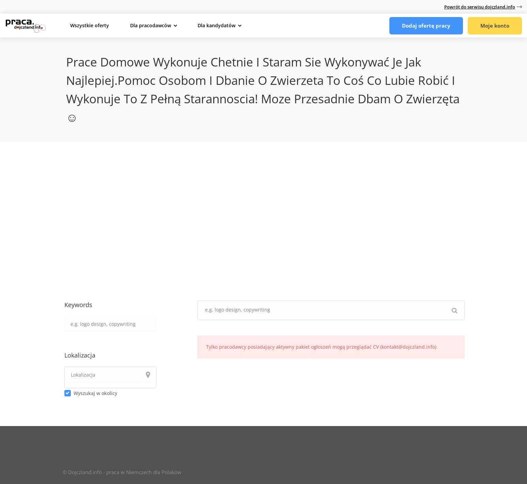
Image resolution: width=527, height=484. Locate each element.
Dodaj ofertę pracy (426, 25)
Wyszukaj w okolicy (95, 393)
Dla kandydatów (216, 25)
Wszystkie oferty (89, 25)
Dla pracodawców (150, 25)
